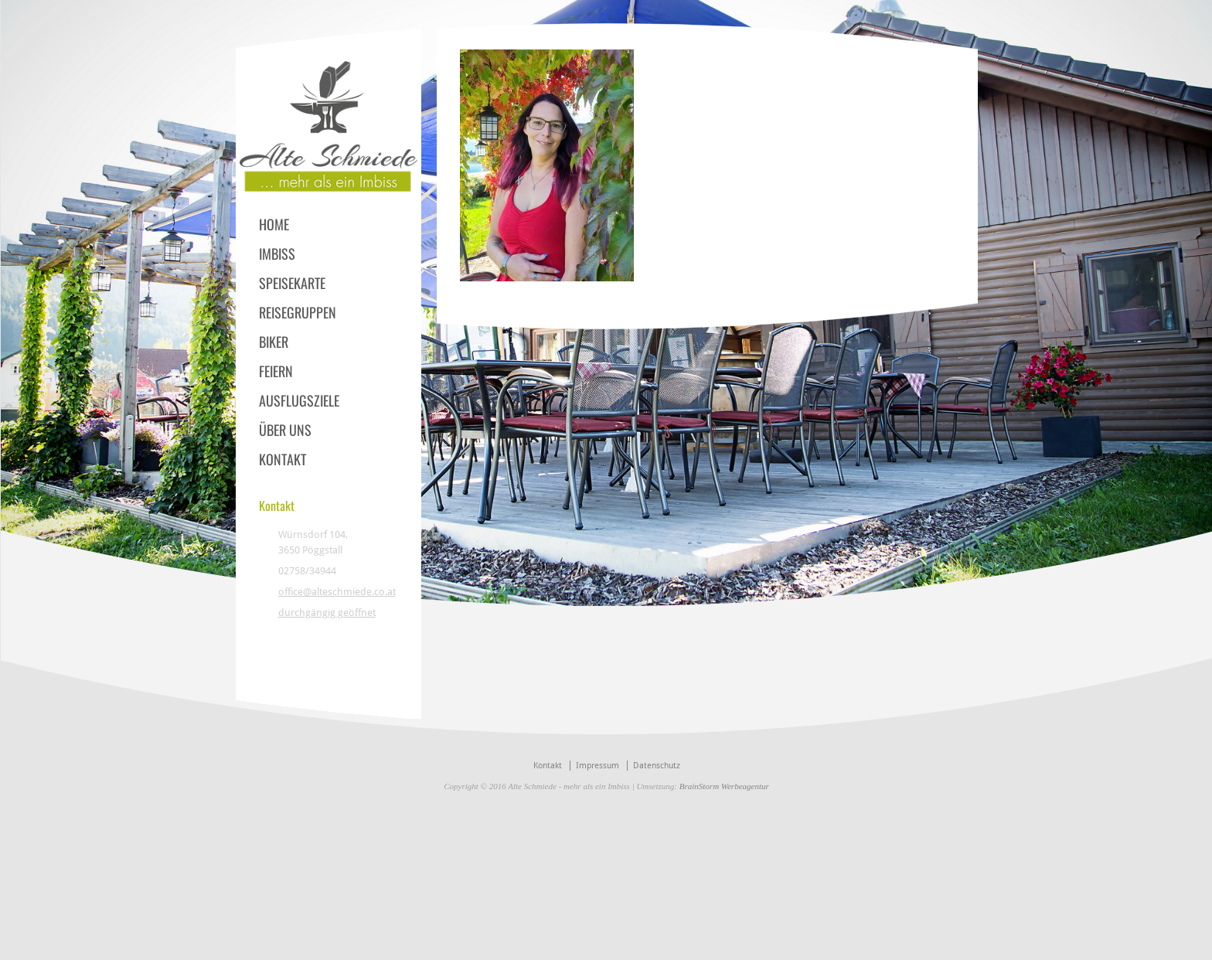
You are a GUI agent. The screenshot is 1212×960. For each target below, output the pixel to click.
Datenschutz (656, 766)
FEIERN (276, 371)
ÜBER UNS (285, 430)
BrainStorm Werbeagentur (724, 786)
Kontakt (547, 766)
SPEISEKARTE (292, 283)
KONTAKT (282, 459)
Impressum (597, 766)
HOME (274, 224)
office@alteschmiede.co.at (337, 591)
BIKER (273, 342)
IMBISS (277, 253)
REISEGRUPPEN (297, 312)
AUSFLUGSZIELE (299, 400)
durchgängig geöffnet (327, 612)
